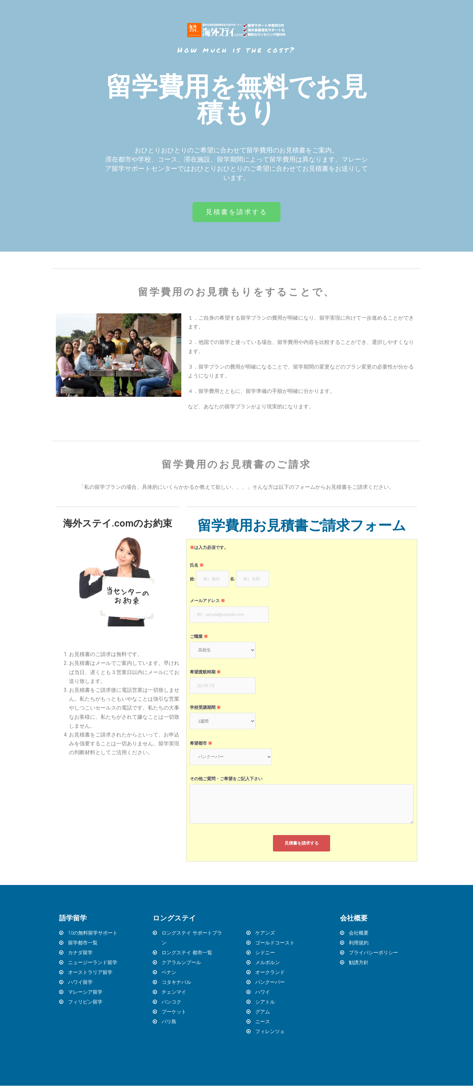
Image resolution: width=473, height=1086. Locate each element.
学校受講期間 (205, 708)
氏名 (197, 565)
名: (232, 579)
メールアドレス (207, 601)
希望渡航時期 (205, 672)
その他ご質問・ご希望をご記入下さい (226, 779)
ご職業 (199, 637)
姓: (192, 579)
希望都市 (201, 743)
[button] (236, 212)
